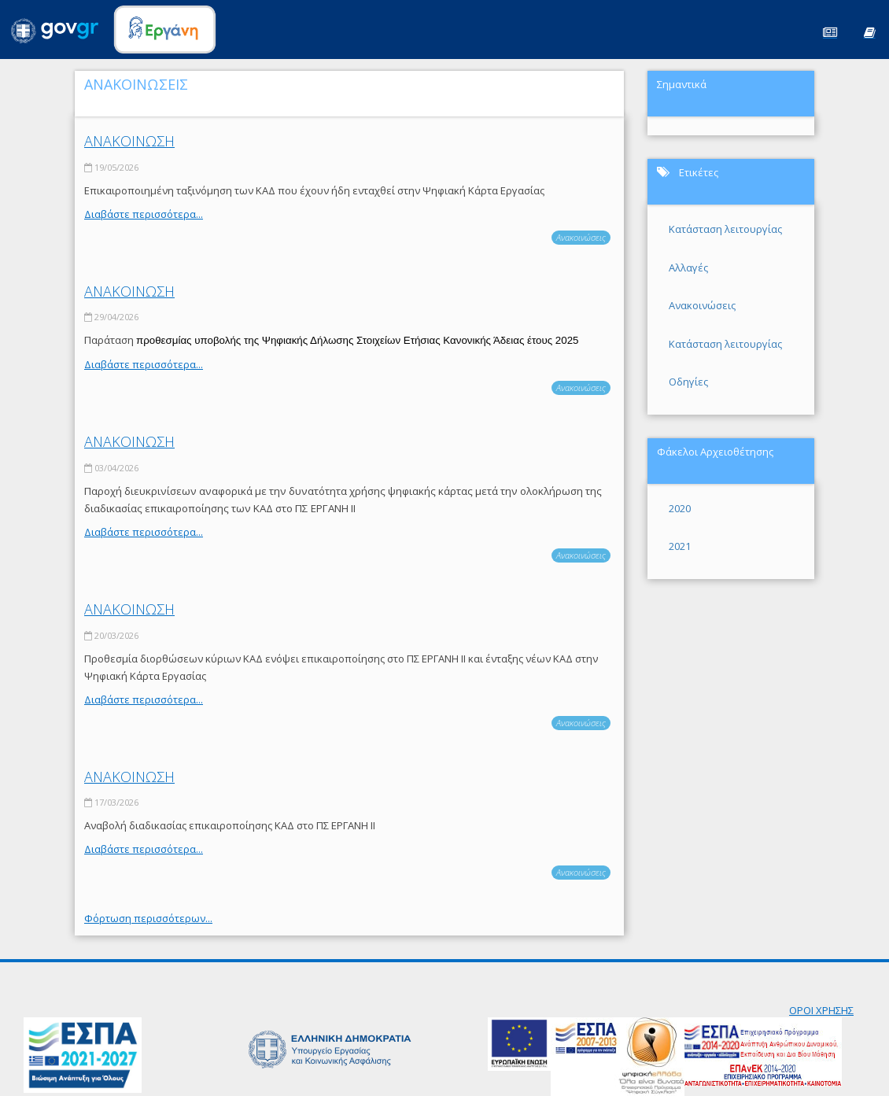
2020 (680, 508)
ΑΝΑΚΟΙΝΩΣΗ (129, 140)
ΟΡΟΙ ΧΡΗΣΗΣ (821, 1010)
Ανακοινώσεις (581, 237)
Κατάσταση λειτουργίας (725, 229)
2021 (680, 546)
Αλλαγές (688, 267)
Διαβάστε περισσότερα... (143, 214)
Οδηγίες (688, 382)
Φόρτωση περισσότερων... (148, 918)
